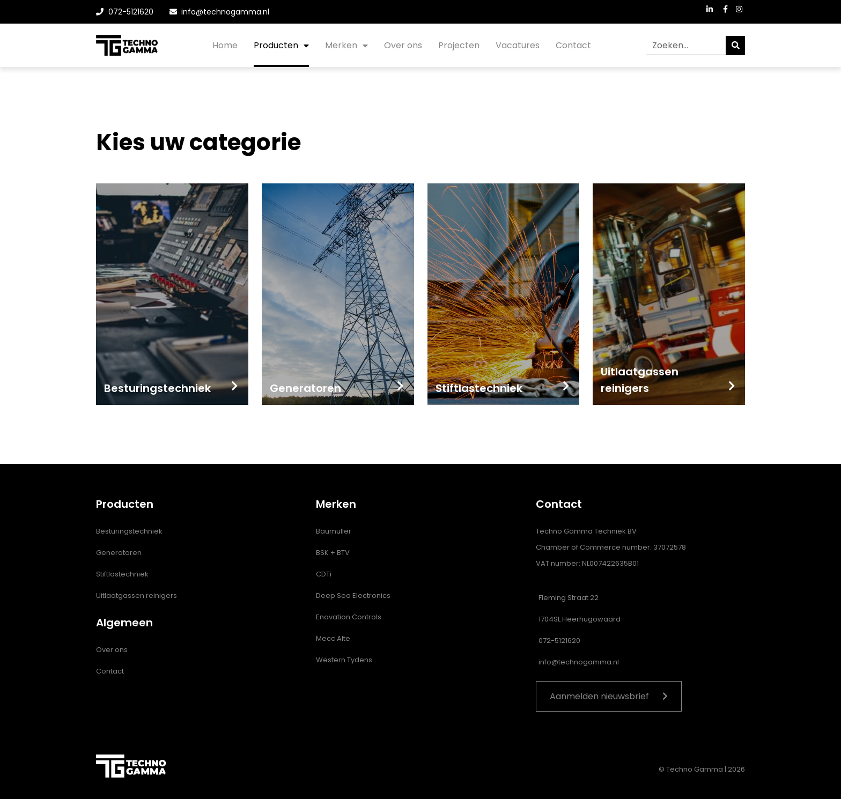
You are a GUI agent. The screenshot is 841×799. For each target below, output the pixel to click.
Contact (573, 45)
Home (225, 45)
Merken (346, 45)
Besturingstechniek (129, 531)
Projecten (458, 45)
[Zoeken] (735, 45)
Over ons (403, 45)
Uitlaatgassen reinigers (136, 595)
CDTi (323, 574)
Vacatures (518, 45)
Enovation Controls (348, 617)
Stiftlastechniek (122, 574)
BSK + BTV (333, 553)
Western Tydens (344, 660)
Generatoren (119, 553)
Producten (281, 45)
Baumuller (333, 531)
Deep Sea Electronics (353, 595)
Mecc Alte (333, 638)
